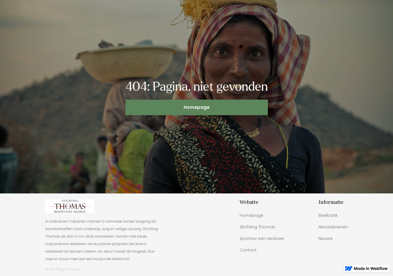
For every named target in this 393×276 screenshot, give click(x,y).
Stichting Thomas (257, 227)
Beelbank (328, 215)
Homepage (197, 107)
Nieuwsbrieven (333, 227)
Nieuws (326, 238)
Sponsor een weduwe (262, 238)
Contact (248, 250)
